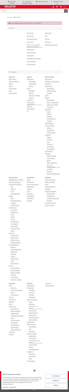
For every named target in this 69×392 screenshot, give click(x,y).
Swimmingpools (49, 123)
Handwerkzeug (51, 158)
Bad (12, 186)
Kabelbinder (14, 252)
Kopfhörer (13, 254)
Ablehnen (54, 385)
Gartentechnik (49, 86)
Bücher (29, 179)
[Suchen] (32, 11)
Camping (49, 116)
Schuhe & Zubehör (32, 333)
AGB (46, 36)
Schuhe (31, 347)
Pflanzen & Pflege (15, 272)
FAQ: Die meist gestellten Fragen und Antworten (33, 45)
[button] (53, 6)
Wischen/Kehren (15, 205)
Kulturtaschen (32, 84)
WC (28, 111)
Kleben (49, 160)
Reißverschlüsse (15, 240)
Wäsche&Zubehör (15, 193)
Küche (12, 191)
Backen (13, 214)
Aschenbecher (32, 327)
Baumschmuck (15, 309)
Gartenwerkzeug (51, 91)
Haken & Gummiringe (14, 182)
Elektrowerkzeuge (51, 156)
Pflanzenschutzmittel (52, 105)
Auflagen (49, 128)
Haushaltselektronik (16, 249)
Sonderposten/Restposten (34, 58)
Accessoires (14, 210)
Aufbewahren (14, 212)
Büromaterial (30, 182)
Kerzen (11, 86)
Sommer (11, 297)
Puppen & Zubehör (50, 182)
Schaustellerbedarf (50, 186)
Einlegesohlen (32, 336)
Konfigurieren (54, 380)
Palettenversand (31, 52)
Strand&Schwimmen (50, 203)
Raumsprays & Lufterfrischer (31, 103)
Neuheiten (48, 283)
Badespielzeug (51, 193)
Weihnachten (12, 306)
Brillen (30, 302)
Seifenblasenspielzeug (53, 198)
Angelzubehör (30, 285)
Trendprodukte (31, 361)
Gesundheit (30, 100)
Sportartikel (48, 109)
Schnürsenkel (32, 338)
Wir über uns (30, 33)
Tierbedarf (48, 135)
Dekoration (48, 84)
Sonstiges (49, 93)
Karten (28, 191)
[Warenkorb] (63, 6)
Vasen (10, 91)
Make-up (31, 93)
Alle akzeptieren (55, 376)
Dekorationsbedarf (14, 81)
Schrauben (50, 169)
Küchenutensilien (15, 228)
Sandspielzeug (51, 196)
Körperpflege (32, 81)
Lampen (13, 256)
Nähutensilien (14, 238)
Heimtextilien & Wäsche (15, 184)
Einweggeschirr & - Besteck (16, 179)
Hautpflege (32, 91)
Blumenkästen (51, 100)
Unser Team (30, 42)
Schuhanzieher (33, 344)
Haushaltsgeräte (15, 268)
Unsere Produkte (31, 61)
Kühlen (13, 231)
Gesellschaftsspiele (50, 179)
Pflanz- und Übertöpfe (53, 102)
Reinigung (29, 106)
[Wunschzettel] (57, 6)
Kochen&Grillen (15, 221)
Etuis (30, 329)
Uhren (12, 261)
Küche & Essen (13, 207)
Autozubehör (30, 288)
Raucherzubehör (31, 324)
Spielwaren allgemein (51, 191)
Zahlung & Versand (32, 39)
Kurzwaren (12, 233)
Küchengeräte (14, 224)
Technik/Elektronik (14, 245)
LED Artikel (12, 332)
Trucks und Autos (49, 205)
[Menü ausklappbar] (2, 6)
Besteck (13, 217)
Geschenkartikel (31, 64)
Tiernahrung (50, 146)
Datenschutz (14, 387)
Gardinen (13, 189)
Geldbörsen (32, 304)
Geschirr (13, 219)
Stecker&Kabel (14, 258)
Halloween (11, 302)
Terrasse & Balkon (50, 125)
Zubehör (31, 86)
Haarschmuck (32, 310)
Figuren (11, 84)
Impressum (7, 387)
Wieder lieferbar (50, 285)
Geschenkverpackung (32, 184)
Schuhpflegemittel (34, 349)
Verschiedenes (13, 93)
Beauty (29, 88)
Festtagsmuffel (15, 313)
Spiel (48, 142)
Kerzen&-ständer (15, 320)
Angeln (49, 111)
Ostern (10, 285)
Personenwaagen (15, 270)
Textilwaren (30, 351)
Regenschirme (32, 315)
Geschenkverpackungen (17, 316)
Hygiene (49, 137)
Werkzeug (47, 153)
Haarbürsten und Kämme (33, 307)
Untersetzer (50, 107)
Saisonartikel (30, 55)
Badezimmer (30, 79)
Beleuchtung (48, 79)
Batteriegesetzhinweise (51, 45)
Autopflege (32, 290)
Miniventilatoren (33, 313)
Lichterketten (14, 323)
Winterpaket (32, 297)
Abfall (12, 198)
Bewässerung (50, 88)
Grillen (47, 95)
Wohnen (11, 265)
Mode (30, 358)
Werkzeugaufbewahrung (53, 174)
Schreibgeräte (30, 196)
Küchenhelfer (14, 226)
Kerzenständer (13, 88)
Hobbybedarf (30, 186)
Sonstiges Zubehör (16, 242)
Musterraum (30, 36)
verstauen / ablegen (16, 279)
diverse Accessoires (32, 299)
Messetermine (31, 49)
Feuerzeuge (32, 331)
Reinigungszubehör (16, 200)
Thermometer (14, 277)
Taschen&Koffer (33, 320)
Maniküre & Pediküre (34, 95)
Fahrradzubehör (51, 118)
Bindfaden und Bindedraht (52, 81)
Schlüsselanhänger (34, 317)
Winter (10, 304)
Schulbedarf (30, 198)
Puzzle (46, 184)
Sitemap (47, 39)
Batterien (13, 247)
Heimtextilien (32, 356)
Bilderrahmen (12, 79)
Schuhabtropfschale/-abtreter (34, 341)
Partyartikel (30, 193)
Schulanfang (12, 299)
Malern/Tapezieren (52, 163)
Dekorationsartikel (15, 311)
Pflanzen (47, 98)
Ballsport (49, 114)
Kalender (29, 189)
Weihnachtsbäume (16, 329)
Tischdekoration (15, 325)
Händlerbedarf (31, 322)
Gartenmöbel (50, 130)
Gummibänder (15, 235)
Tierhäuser (50, 144)
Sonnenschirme (51, 132)
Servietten (29, 200)
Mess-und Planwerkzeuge (51, 166)
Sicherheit (49, 139)
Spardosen (48, 189)
